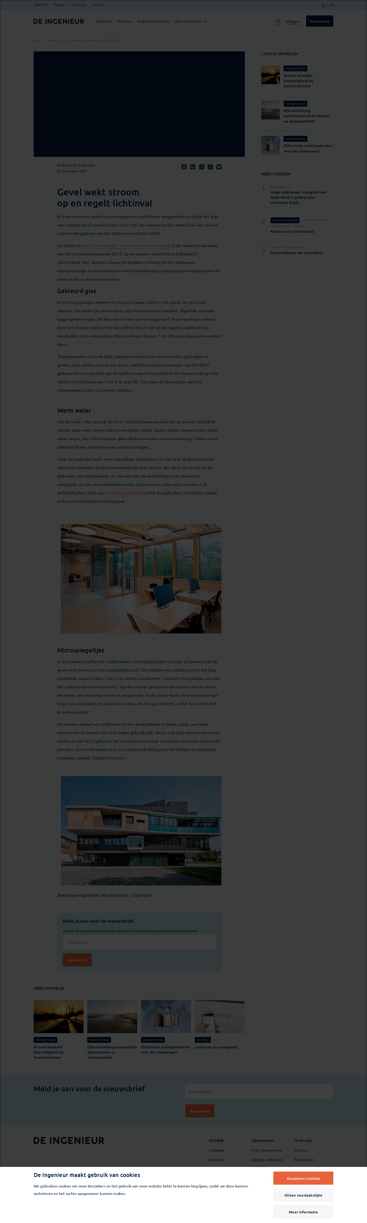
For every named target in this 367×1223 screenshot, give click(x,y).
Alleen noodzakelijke (303, 1195)
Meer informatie (303, 1211)
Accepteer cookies (303, 1178)
